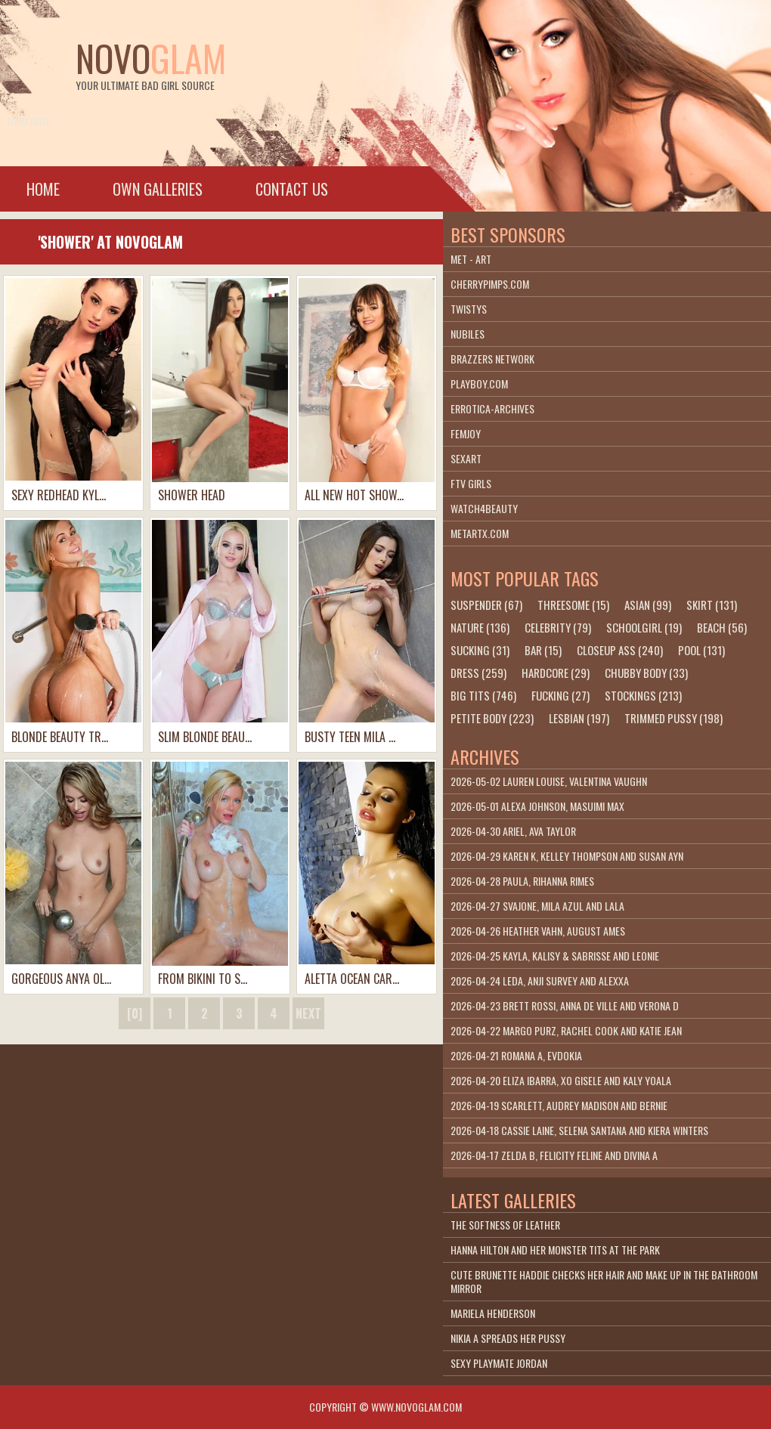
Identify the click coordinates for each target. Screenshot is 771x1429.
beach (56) (722, 627)
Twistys (469, 309)
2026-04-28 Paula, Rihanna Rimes (522, 881)
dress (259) (478, 672)
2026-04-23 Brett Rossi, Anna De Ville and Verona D (565, 1005)
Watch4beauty (484, 508)
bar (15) (543, 650)
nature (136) (480, 627)
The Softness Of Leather (505, 1225)
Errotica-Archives (492, 408)
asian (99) (647, 604)
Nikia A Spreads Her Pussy (508, 1338)
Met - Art (471, 259)
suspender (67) (486, 604)
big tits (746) (483, 695)
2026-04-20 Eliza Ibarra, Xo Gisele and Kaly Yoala (561, 1080)
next (308, 1013)
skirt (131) (711, 604)
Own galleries (158, 189)
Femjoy (466, 433)
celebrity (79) (558, 627)
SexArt (466, 458)
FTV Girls (471, 483)
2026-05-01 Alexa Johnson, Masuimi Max (537, 806)
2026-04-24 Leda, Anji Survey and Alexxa (540, 980)
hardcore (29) (556, 672)
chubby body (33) (646, 672)
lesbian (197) (579, 718)
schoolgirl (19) (644, 627)
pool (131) (701, 650)
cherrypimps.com (490, 284)
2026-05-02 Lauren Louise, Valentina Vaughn (549, 781)
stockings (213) (643, 695)
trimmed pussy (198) (673, 718)
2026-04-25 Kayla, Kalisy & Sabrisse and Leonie (555, 955)
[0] (134, 1013)
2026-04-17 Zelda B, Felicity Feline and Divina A (554, 1155)
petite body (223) (492, 718)
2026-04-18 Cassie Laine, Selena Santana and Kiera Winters (579, 1130)
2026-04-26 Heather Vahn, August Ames (538, 931)
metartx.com (480, 533)
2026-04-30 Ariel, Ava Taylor (513, 831)
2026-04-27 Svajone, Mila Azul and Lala (537, 906)
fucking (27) (560, 695)
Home (43, 189)
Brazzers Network (492, 359)
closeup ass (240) (620, 650)
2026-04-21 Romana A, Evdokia (516, 1055)
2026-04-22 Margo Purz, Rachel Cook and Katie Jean (566, 1030)
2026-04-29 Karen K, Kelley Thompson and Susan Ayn (567, 856)
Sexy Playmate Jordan (499, 1363)
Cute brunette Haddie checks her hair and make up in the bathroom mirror (604, 1281)
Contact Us (291, 189)
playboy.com (479, 383)
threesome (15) (573, 604)
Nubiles (468, 334)
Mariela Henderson (493, 1313)
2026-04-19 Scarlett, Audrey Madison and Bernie (559, 1105)
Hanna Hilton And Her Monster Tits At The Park (555, 1249)
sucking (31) (480, 650)
